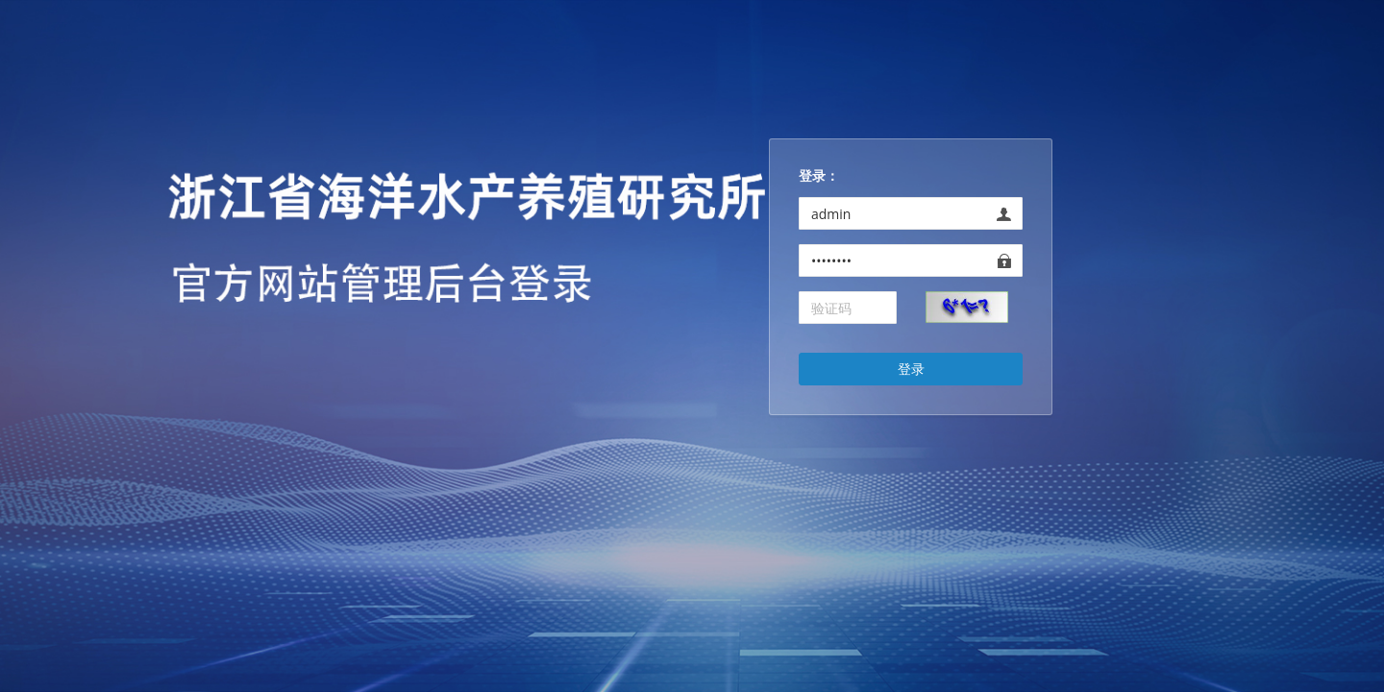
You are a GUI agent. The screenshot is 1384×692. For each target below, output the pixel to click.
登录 (911, 368)
